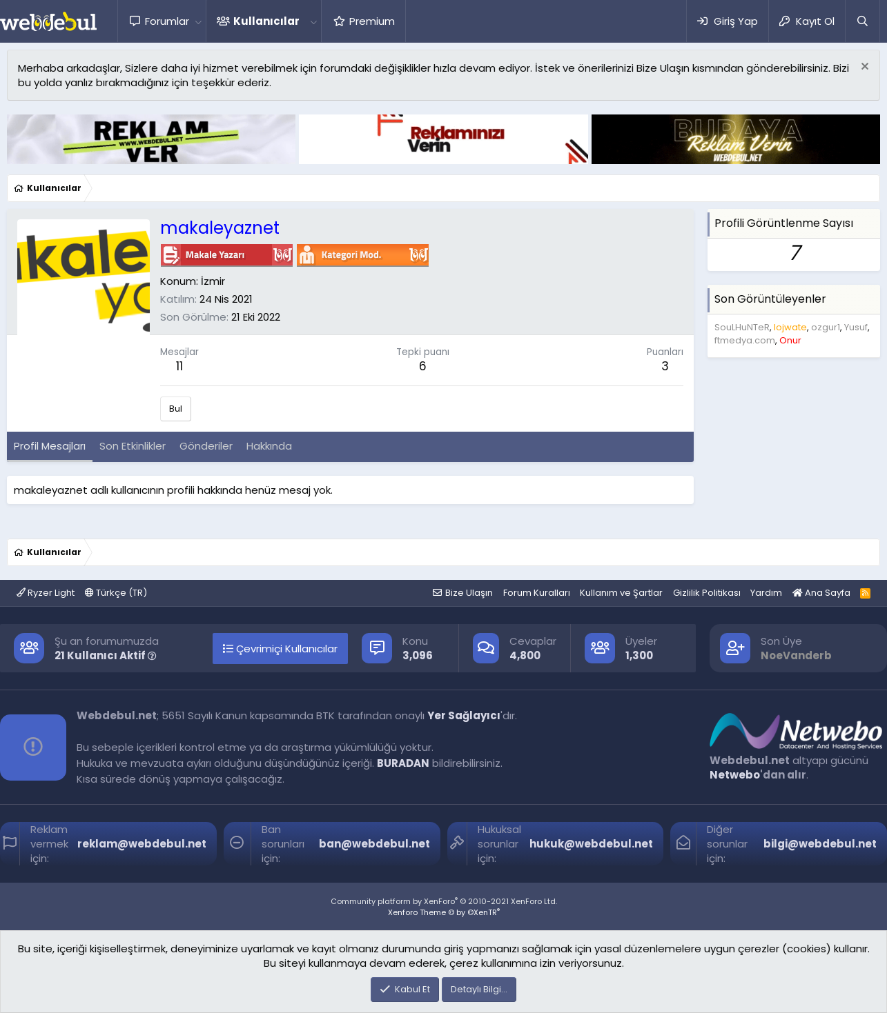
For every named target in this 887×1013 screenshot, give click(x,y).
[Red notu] (863, 68)
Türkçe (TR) (116, 592)
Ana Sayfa (821, 592)
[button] (198, 21)
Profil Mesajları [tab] (50, 446)
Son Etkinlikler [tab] (132, 446)
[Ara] (862, 21)
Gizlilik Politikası (707, 592)
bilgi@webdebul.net (820, 843)
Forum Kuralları (536, 592)
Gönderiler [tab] (206, 446)
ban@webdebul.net (374, 843)
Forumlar (167, 21)
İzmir (213, 281)
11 (179, 366)
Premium (372, 21)
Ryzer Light (46, 592)
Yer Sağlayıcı (463, 715)
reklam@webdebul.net (141, 843)
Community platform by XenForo (444, 901)
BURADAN (403, 763)
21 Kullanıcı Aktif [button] (106, 655)
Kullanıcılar (266, 21)
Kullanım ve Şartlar (621, 592)
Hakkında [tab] (269, 446)
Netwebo (735, 775)
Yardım (766, 592)
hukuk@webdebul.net (591, 843)
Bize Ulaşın (469, 592)
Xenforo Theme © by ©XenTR (444, 912)
